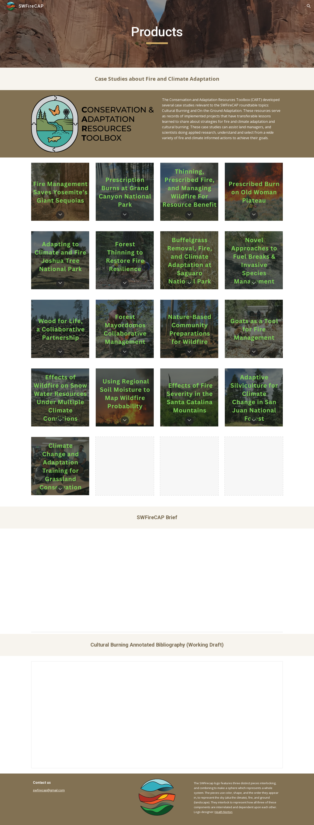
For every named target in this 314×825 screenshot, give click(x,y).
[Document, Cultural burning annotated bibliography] (157, 714)
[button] (309, 6)
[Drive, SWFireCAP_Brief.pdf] (157, 579)
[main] (157, 34)
